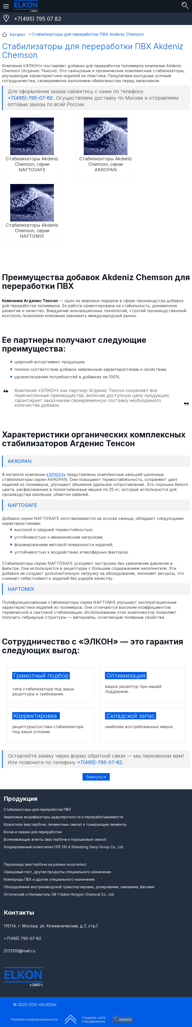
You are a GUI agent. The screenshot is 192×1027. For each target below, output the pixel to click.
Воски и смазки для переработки (33, 832)
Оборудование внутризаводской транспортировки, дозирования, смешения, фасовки (79, 887)
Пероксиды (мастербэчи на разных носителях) (45, 864)
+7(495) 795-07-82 (22, 938)
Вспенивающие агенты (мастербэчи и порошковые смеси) (55, 839)
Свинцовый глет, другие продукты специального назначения (57, 872)
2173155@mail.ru (19, 950)
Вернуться (96, 776)
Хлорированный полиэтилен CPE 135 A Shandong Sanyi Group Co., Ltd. (64, 847)
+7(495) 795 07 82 (37, 18)
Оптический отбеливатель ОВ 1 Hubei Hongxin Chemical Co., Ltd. (59, 894)
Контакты (19, 912)
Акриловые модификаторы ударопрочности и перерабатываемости (63, 817)
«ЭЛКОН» (55, 474)
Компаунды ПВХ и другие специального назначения (49, 879)
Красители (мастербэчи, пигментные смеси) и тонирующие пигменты (65, 824)
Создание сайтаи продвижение (93, 1019)
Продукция (20, 798)
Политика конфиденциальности (34, 1019)
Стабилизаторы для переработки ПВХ (37, 809)
